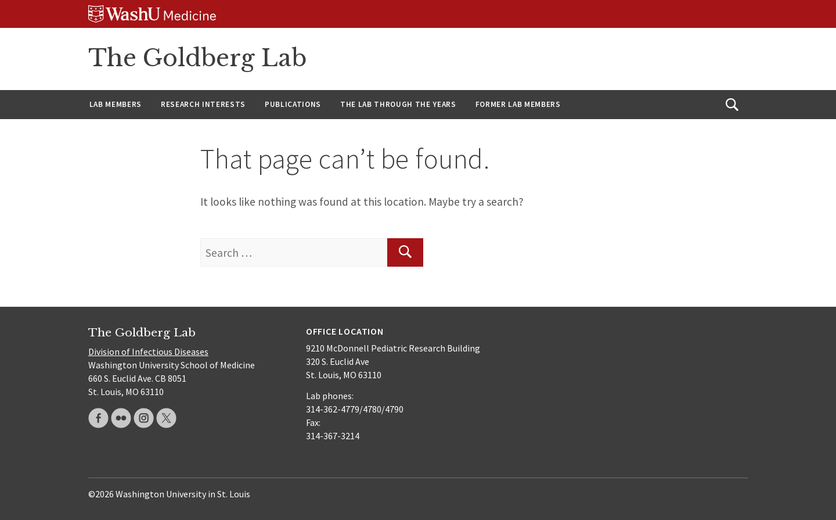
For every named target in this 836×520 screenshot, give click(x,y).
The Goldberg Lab (197, 58)
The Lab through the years (398, 104)
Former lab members (518, 104)
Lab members (115, 104)
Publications (293, 104)
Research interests (203, 104)
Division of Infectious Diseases (148, 351)
